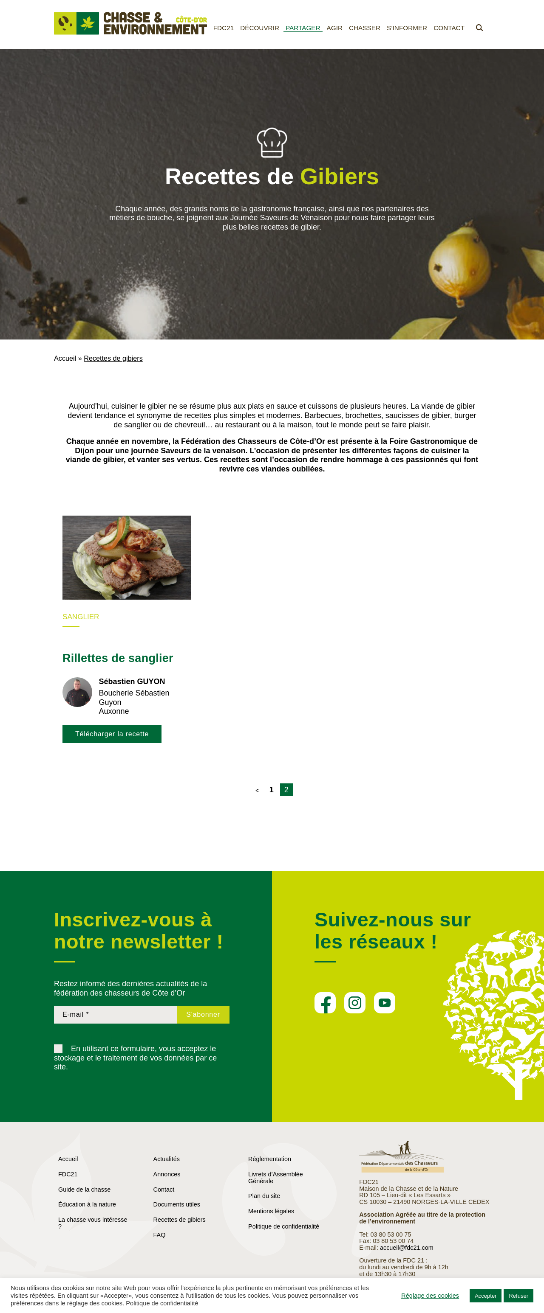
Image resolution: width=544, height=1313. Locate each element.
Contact (449, 27)
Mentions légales (271, 1211)
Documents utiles (176, 1204)
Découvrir (259, 27)
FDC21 (223, 27)
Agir (335, 27)
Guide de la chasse (84, 1189)
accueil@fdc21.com (407, 1247)
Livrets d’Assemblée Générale (275, 1177)
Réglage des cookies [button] (430, 1295)
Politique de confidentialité (283, 1226)
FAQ (159, 1235)
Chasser (364, 27)
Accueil (65, 358)
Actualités (166, 1159)
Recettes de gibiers (179, 1219)
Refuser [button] (518, 1296)
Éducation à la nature (87, 1204)
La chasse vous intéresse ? (92, 1223)
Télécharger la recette (112, 734)
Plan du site (264, 1195)
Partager (303, 27)
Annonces (167, 1174)
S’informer (407, 27)
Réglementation (269, 1159)
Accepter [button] (485, 1296)
